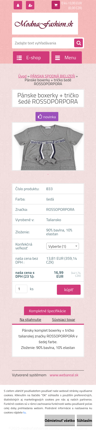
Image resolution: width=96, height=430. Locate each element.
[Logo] (45, 23)
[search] (78, 43)
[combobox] (62, 246)
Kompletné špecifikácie (47, 311)
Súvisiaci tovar (63, 319)
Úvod (22, 76)
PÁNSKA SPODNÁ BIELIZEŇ (52, 76)
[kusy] (21, 289)
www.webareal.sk (64, 375)
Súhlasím (84, 420)
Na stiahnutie (30, 319)
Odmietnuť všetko (60, 420)
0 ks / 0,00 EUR (71, 3)
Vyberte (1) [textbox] (57, 246)
